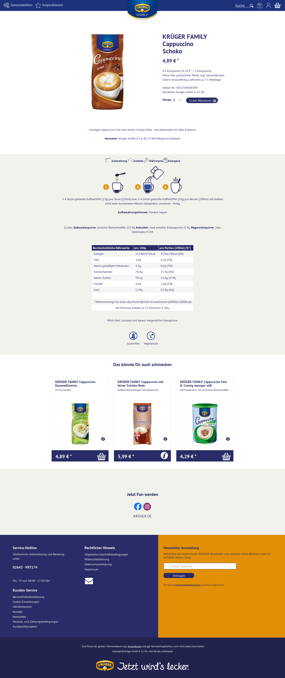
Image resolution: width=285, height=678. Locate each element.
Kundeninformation (25, 626)
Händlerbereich (22, 606)
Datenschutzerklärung (98, 564)
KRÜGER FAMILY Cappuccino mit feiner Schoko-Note (140, 383)
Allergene (172, 161)
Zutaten (135, 161)
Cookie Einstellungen (26, 602)
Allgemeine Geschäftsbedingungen (106, 554)
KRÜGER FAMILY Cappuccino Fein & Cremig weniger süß (203, 383)
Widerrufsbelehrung (97, 559)
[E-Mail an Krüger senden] (89, 580)
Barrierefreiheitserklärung (28, 597)
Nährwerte (153, 161)
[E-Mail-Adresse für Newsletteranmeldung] (200, 566)
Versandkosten (215, 75)
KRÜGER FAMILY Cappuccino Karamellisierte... (75, 383)
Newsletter (19, 616)
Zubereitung (116, 161)
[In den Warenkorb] (80, 455)
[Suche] (243, 5)
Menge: (167, 99)
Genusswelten (17, 5)
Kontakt (17, 612)
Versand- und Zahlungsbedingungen (35, 621)
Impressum (91, 569)
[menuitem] (17, 5)
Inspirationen (48, 5)
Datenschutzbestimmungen (188, 584)
